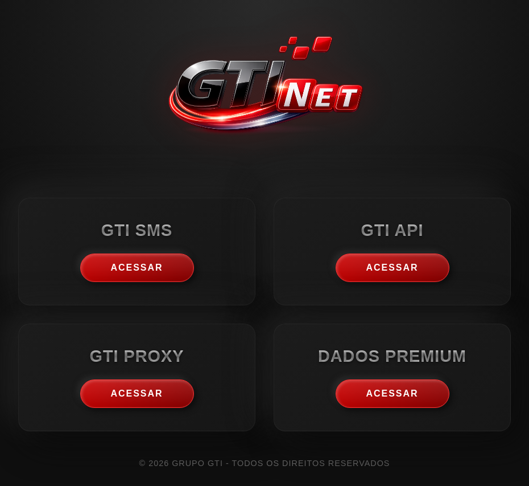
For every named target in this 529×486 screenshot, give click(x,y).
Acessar (136, 267)
